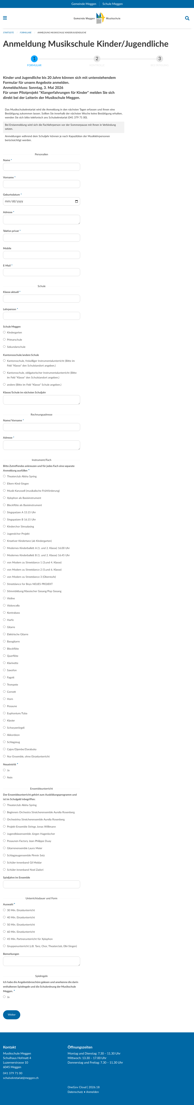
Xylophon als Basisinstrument (24, 499)
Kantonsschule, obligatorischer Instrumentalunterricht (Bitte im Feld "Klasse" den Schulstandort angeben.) (42, 377)
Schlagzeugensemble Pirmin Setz (26, 857)
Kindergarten (14, 334)
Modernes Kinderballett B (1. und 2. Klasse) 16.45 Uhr (38, 557)
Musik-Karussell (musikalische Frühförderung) (33, 492)
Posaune (12, 708)
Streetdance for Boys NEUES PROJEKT (30, 586)
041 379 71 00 (12, 1073)
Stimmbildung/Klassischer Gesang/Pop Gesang (34, 593)
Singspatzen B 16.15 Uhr (21, 521)
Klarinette (12, 665)
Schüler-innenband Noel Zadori (25, 871)
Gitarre (11, 629)
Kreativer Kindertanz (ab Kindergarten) (29, 542)
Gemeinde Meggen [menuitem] (85, 3)
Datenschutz (76, 1092)
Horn (10, 701)
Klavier (11, 722)
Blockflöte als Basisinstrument (24, 507)
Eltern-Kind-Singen (18, 485)
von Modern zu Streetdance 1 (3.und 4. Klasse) (34, 564)
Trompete (12, 686)
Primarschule (14, 341)
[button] (11, 1016)
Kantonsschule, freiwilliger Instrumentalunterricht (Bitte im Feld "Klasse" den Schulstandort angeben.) (41, 365)
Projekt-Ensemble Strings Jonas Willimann (31, 828)
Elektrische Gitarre (17, 636)
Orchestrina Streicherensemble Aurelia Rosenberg (36, 821)
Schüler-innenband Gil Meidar (24, 864)
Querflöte (12, 657)
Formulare (25, 34)
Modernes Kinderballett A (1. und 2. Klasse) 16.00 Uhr (38, 550)
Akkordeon (13, 736)
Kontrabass (13, 614)
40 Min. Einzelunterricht (21, 919)
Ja (8, 772)
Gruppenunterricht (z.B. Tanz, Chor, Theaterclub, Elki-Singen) (42, 948)
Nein (10, 779)
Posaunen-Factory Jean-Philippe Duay (29, 843)
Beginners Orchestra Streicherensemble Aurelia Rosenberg (41, 814)
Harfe (10, 621)
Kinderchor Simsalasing (20, 528)
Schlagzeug (13, 744)
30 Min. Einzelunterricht (21, 912)
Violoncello (13, 607)
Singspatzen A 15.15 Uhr (21, 514)
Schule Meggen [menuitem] (114, 3)
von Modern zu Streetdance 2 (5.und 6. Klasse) (34, 571)
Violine (11, 600)
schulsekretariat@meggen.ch (22, 1078)
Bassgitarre (13, 643)
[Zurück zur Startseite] (97, 19)
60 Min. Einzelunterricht (21, 933)
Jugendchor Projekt (18, 535)
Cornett (11, 693)
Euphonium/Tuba (17, 715)
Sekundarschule (16, 348)
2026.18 (95, 1087)
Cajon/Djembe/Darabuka (21, 751)
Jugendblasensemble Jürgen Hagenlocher (31, 835)
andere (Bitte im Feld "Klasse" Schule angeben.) (34, 386)
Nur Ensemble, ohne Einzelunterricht (28, 758)
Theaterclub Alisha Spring (22, 478)
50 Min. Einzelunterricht (21, 926)
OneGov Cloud (78, 1087)
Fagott (10, 679)
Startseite (8, 34)
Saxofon (12, 672)
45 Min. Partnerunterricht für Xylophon (30, 940)
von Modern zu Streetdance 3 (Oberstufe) (31, 578)
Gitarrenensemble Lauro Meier (24, 850)
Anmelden (94, 1092)
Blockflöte (13, 650)
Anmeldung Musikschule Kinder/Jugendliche (62, 34)
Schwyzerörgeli (15, 729)
